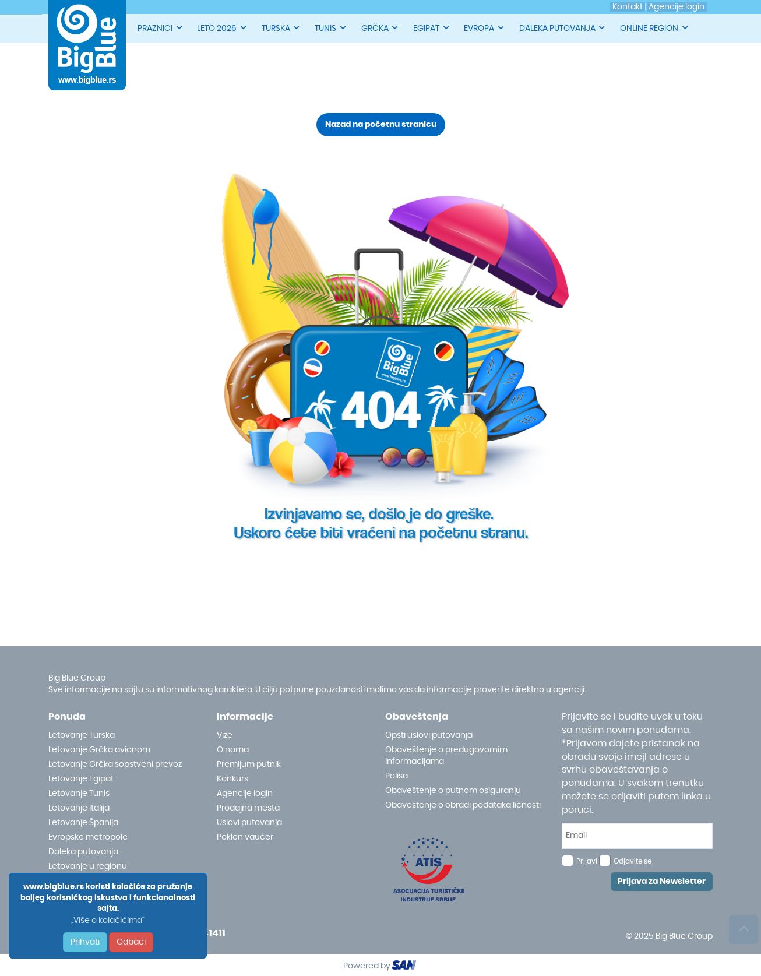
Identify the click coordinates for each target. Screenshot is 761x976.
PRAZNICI (161, 28)
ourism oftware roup (405, 966)
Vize (224, 735)
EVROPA (484, 28)
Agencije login (245, 794)
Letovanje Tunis (79, 794)
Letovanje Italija (79, 808)
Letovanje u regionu (87, 866)
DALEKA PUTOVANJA (563, 28)
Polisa (396, 776)
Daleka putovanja (83, 852)
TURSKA (281, 28)
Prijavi (586, 861)
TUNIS (331, 28)
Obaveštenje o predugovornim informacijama (446, 756)
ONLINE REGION (654, 28)
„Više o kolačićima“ (108, 921)
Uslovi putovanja (249, 823)
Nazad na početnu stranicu (380, 125)
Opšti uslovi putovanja (429, 735)
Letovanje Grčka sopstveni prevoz (115, 764)
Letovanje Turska (81, 735)
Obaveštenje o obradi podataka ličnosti (463, 805)
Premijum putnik (249, 764)
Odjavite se (632, 861)
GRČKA (380, 28)
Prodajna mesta (248, 808)
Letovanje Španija (83, 823)
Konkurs (232, 779)
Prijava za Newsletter (662, 882)
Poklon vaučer (245, 837)
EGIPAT (431, 28)
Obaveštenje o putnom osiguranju (453, 791)
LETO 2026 (222, 28)
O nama (233, 750)
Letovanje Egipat (81, 779)
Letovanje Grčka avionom (99, 750)
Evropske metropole (88, 837)
